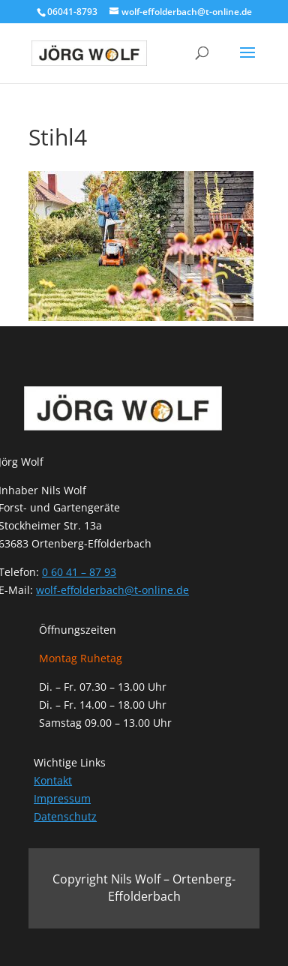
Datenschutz (65, 816)
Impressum (62, 798)
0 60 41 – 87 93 (79, 572)
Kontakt (53, 780)
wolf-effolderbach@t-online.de (112, 590)
